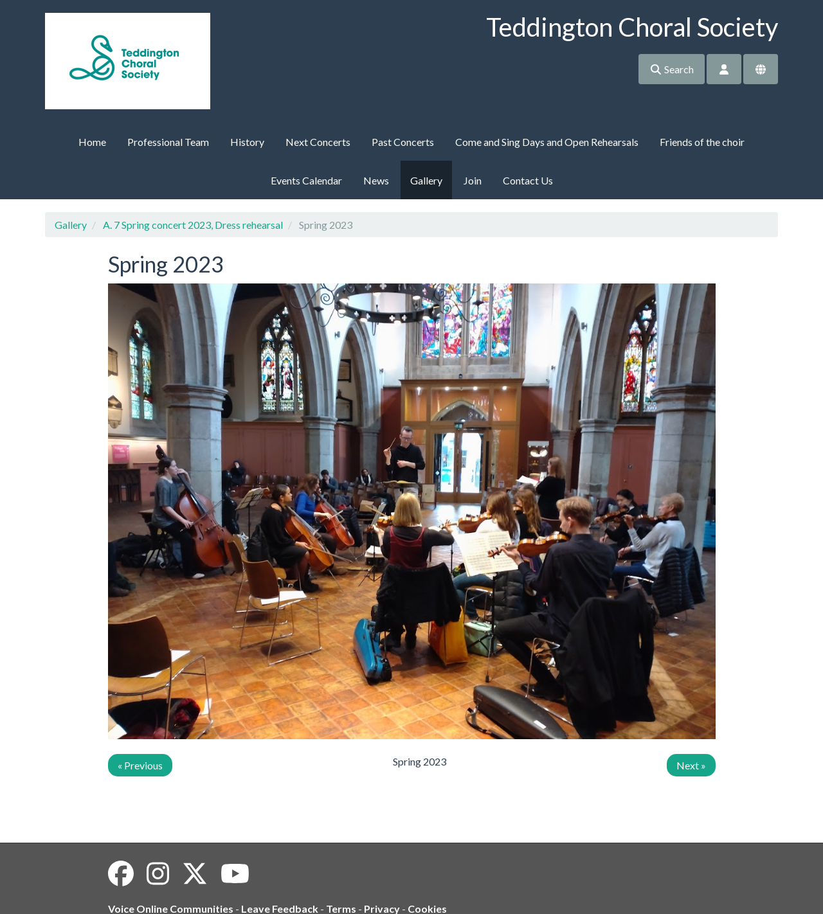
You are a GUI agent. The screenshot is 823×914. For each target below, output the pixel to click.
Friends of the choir (702, 142)
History (247, 142)
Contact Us (528, 180)
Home (92, 142)
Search (671, 69)
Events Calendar (306, 180)
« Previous (140, 765)
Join (473, 180)
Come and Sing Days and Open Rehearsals (546, 142)
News (376, 180)
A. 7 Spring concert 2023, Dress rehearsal (193, 225)
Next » (691, 765)
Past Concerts (403, 142)
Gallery (426, 180)
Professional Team (168, 142)
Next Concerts (317, 142)
